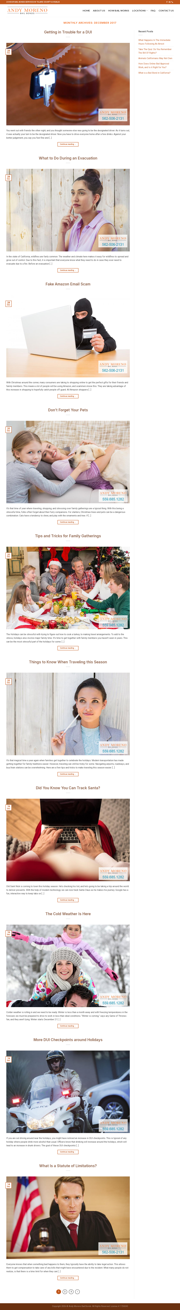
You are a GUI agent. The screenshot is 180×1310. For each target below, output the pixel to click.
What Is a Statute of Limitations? (68, 1166)
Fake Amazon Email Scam (68, 284)
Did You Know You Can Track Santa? (68, 788)
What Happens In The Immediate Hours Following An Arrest (154, 42)
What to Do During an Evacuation (68, 158)
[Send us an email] (169, 2)
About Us (99, 10)
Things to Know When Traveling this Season (68, 662)
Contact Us (166, 10)
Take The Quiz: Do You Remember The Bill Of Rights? (155, 51)
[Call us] (172, 2)
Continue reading (68, 144)
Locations (140, 10)
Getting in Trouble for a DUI (68, 32)
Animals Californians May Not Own (155, 58)
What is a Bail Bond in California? (154, 72)
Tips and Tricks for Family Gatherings (68, 536)
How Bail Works (118, 10)
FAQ (153, 10)
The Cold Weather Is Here (68, 914)
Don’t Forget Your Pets (68, 410)
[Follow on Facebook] (167, 2)
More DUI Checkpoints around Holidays (68, 1040)
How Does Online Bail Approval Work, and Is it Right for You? (153, 65)
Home (86, 10)
